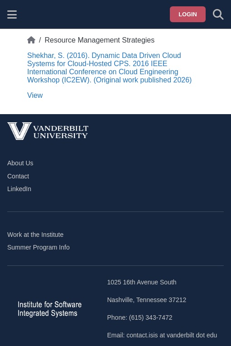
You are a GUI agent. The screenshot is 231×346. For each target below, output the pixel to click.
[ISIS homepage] (35, 14)
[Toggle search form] (218, 14)
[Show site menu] (12, 14)
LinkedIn (19, 188)
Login (187, 14)
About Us (20, 163)
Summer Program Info (38, 247)
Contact (18, 176)
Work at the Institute (35, 234)
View (35, 95)
